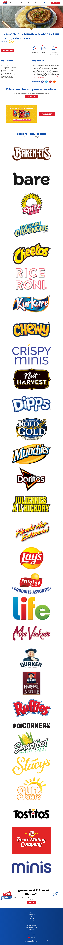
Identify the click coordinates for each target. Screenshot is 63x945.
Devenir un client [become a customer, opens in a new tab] (30, 934)
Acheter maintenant (8, 50)
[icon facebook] (42, 81)
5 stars (58, 54)
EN (41, 2)
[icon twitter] (46, 81)
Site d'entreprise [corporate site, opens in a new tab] (30, 930)
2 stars (52, 54)
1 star (50, 54)
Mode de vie (24, 2)
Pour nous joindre (31, 914)
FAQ (31, 916)
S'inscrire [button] (31, 902)
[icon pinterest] (50, 81)
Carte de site (31, 918)
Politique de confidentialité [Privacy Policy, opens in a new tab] (31, 923)
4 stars (56, 54)
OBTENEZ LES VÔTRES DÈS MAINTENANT (49, 114)
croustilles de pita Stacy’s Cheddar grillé (15, 64)
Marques (12, 2)
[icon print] (54, 81)
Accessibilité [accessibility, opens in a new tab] (29, 921)
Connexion (46, 2)
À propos (31, 912)
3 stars (54, 54)
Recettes (30, 2)
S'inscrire (55, 2)
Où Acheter (36, 2)
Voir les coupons (31, 96)
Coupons (18, 2)
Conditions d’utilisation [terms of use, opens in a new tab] (30, 925)
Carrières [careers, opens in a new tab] (29, 932)
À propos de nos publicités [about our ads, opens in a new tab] (31, 928)
